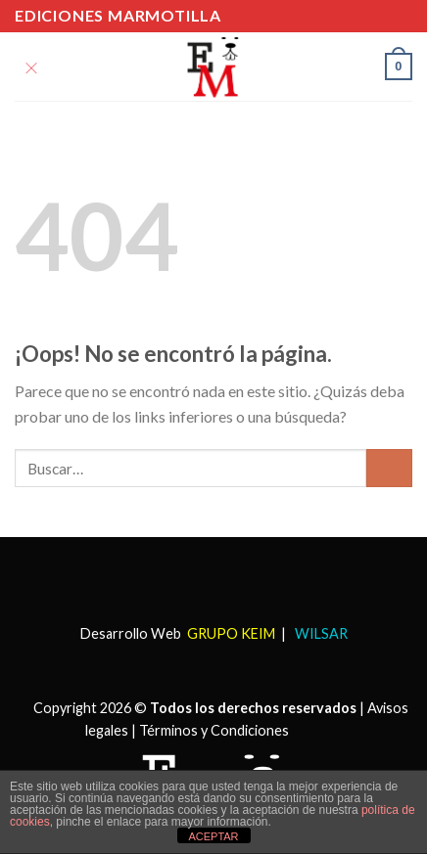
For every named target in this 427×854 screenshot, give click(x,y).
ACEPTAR (213, 836)
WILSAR (320, 633)
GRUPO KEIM (231, 633)
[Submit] (389, 468)
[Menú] (31, 66)
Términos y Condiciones (214, 730)
